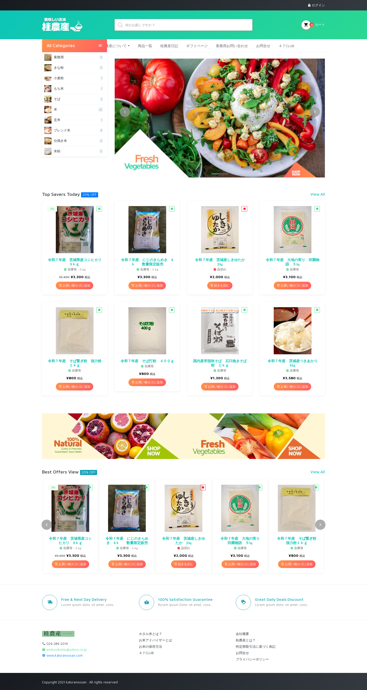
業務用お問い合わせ (232, 45)
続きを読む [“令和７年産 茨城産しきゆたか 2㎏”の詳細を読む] (219, 285)
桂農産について (114, 45)
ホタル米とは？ (150, 633)
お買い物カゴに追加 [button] (74, 285)
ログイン (318, 5)
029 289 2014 (55, 643)
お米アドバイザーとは (155, 640)
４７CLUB (286, 45)
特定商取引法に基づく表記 (256, 646)
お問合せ (263, 45)
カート (313, 24)
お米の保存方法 (150, 646)
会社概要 (242, 633)
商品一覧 (145, 45)
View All (317, 194)
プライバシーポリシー (252, 659)
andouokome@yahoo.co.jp (64, 649)
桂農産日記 (169, 45)
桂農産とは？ (246, 640)
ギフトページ (197, 45)
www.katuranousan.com (62, 655)
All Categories (74, 45)
